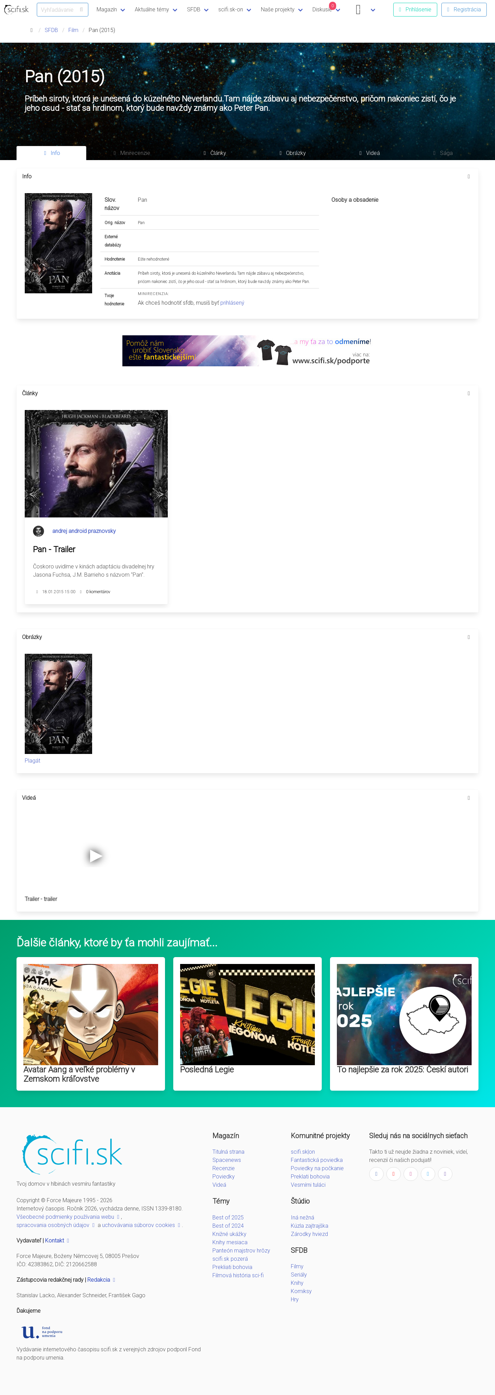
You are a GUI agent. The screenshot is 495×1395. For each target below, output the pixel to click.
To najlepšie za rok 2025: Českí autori (402, 1069)
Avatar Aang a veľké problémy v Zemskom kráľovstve (79, 1074)
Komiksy (301, 1291)
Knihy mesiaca (230, 1242)
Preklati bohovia (310, 1176)
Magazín (107, 9)
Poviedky (223, 1176)
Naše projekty (278, 9)
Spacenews (226, 1160)
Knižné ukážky (229, 1234)
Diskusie (324, 7)
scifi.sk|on (303, 1151)
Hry (295, 1299)
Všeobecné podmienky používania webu (68, 1217)
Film (73, 30)
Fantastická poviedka (317, 1160)
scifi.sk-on (230, 9)
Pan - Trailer (54, 549)
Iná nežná (302, 1217)
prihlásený (232, 303)
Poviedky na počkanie (317, 1168)
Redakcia (102, 1280)
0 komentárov (98, 591)
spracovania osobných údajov (56, 1225)
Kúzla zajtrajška (309, 1226)
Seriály (299, 1274)
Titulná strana (228, 1151)
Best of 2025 (228, 1217)
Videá (219, 1185)
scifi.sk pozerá (230, 1259)
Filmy (297, 1266)
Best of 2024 (228, 1226)
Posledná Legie (207, 1069)
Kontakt (58, 1240)
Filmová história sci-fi (238, 1275)
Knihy (297, 1283)
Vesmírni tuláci (308, 1185)
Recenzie (223, 1168)
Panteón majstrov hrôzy (241, 1250)
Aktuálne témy (152, 9)
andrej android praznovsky (84, 531)
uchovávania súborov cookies (142, 1225)
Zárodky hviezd (309, 1234)
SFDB (193, 9)
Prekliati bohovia (232, 1267)
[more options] (468, 176)
